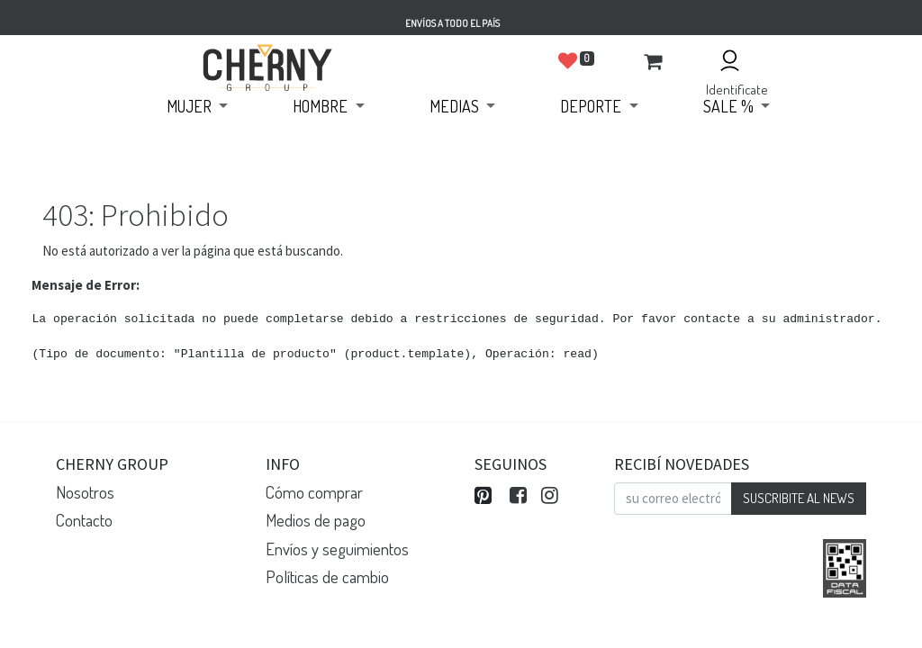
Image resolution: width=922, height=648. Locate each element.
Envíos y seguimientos (337, 548)
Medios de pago (316, 519)
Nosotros (85, 492)
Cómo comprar (314, 492)
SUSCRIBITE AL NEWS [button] (798, 498)
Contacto (84, 519)
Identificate (737, 89)
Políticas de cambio (327, 576)
